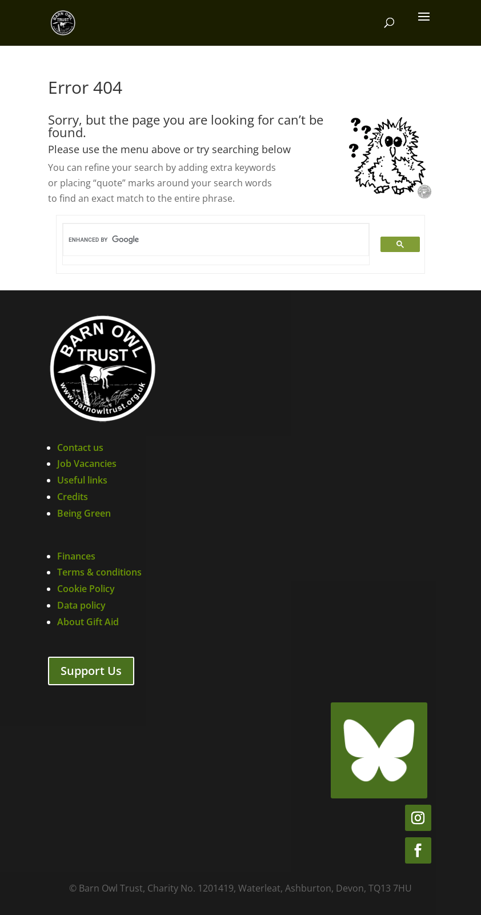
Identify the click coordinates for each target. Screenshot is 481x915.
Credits (72, 496)
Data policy (81, 605)
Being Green (84, 513)
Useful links (82, 480)
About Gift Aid (88, 622)
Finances (76, 556)
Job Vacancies (87, 463)
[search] (209, 240)
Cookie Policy (86, 588)
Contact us (80, 447)
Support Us (91, 670)
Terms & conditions (99, 572)
